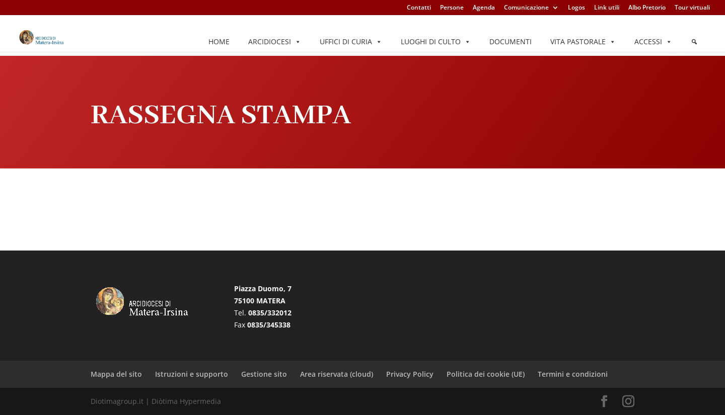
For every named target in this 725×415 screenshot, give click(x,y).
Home (219, 41)
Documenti (510, 41)
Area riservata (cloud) (336, 374)
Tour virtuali (692, 8)
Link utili (606, 8)
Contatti (419, 8)
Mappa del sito (116, 374)
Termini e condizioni (573, 374)
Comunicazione (526, 8)
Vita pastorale (583, 42)
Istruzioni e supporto (191, 374)
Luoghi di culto (436, 42)
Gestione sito (264, 374)
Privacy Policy (409, 374)
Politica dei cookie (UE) (486, 374)
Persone (452, 8)
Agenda (484, 8)
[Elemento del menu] (694, 42)
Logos (576, 8)
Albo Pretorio (647, 8)
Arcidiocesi (274, 42)
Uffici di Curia (351, 42)
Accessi (653, 42)
